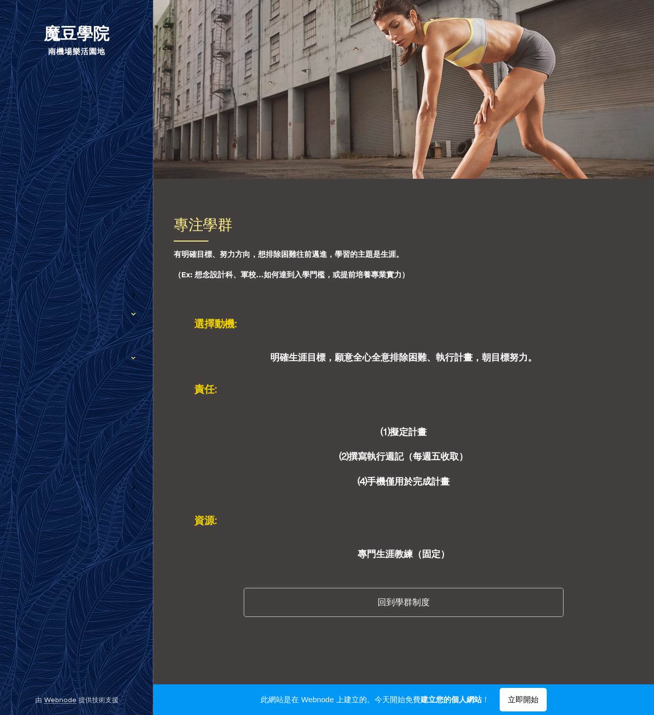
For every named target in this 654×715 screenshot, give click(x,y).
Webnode (60, 700)
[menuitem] (76, 246)
